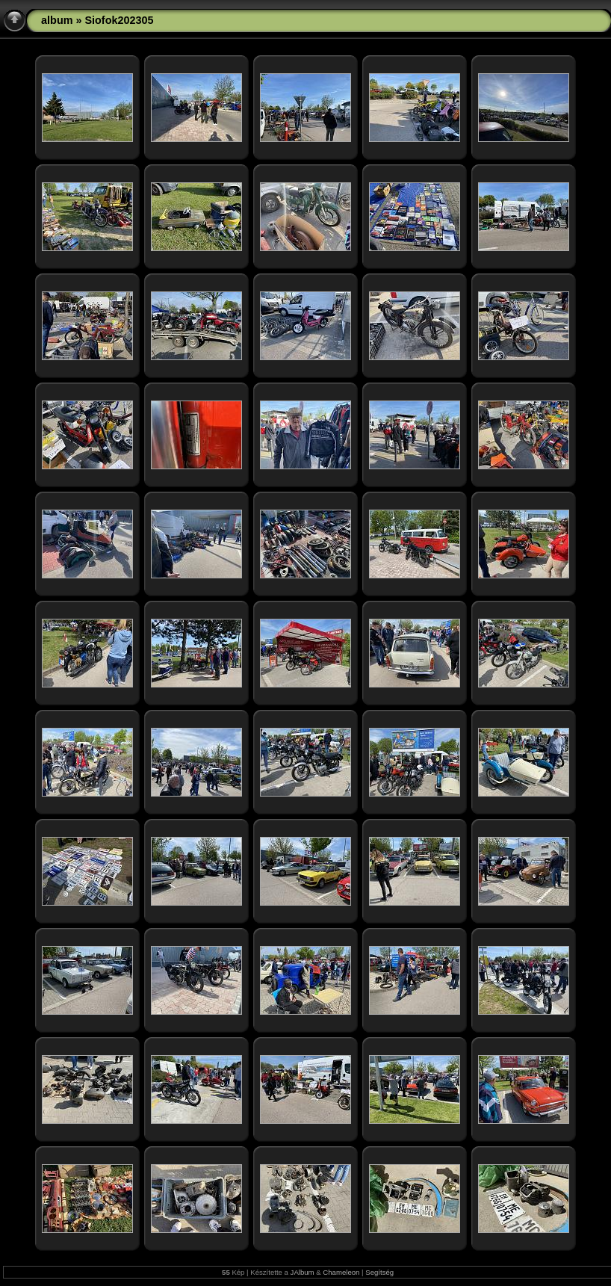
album (56, 20)
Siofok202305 (118, 20)
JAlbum (302, 1272)
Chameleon (341, 1272)
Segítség (379, 1272)
